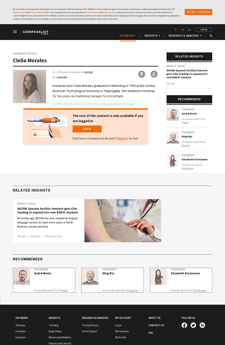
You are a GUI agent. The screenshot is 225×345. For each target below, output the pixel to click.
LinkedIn (62, 77)
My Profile (120, 337)
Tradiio (185, 122)
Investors (21, 337)
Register (122, 138)
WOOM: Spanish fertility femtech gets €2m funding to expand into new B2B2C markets (187, 74)
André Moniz (189, 113)
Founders (45, 273)
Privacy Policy (36, 12)
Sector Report (89, 331)
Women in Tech (53, 236)
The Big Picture (90, 325)
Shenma (186, 145)
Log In (118, 325)
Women (171, 83)
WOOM (89, 72)
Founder (188, 109)
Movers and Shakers (60, 337)
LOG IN (204, 29)
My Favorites (122, 331)
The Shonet (188, 168)
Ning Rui (187, 136)
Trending (53, 325)
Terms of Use (19, 12)
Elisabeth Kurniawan (195, 159)
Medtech (36, 236)
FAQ (150, 332)
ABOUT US (154, 318)
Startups (20, 325)
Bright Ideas (176, 66)
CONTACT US (156, 325)
